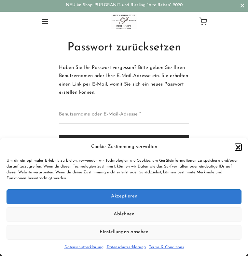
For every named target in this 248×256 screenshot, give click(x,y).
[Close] (242, 5)
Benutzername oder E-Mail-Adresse (100, 113)
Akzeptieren (124, 196)
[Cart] (203, 21)
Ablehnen (124, 214)
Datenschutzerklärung (83, 247)
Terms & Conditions (166, 247)
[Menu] (45, 21)
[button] (238, 147)
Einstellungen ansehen (124, 232)
